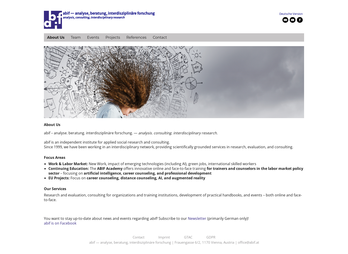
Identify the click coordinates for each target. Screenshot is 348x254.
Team (76, 37)
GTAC (188, 237)
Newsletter (197, 218)
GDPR (210, 237)
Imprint (164, 237)
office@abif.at (248, 243)
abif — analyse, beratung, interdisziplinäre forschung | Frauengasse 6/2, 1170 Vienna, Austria (161, 243)
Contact (160, 37)
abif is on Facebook (60, 223)
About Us (55, 37)
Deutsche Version (291, 14)
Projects (112, 37)
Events (93, 37)
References (136, 37)
